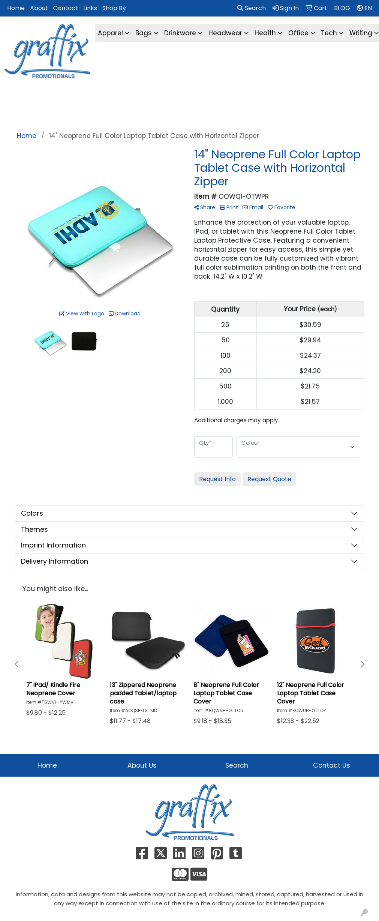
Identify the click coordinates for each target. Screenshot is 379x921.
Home (16, 8)
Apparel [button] (110, 33)
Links (90, 8)
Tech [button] (329, 33)
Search (251, 8)
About (39, 8)
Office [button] (298, 33)
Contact (65, 8)
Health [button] (265, 33)
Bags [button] (143, 33)
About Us (142, 765)
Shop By (114, 8)
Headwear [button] (225, 33)
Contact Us (331, 765)
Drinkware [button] (180, 33)
